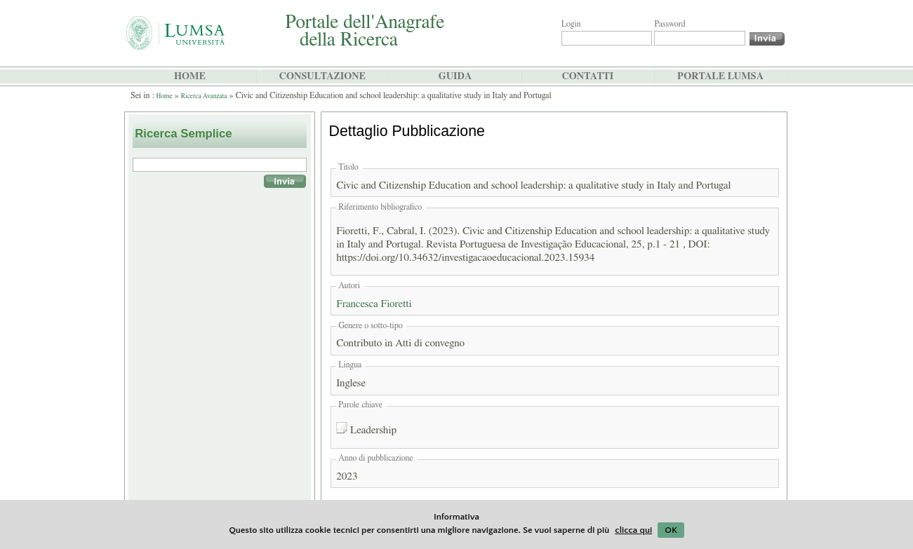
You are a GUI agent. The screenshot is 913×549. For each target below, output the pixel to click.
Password (669, 24)
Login (571, 24)
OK (671, 530)
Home (164, 96)
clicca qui (633, 530)
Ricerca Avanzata (204, 96)
